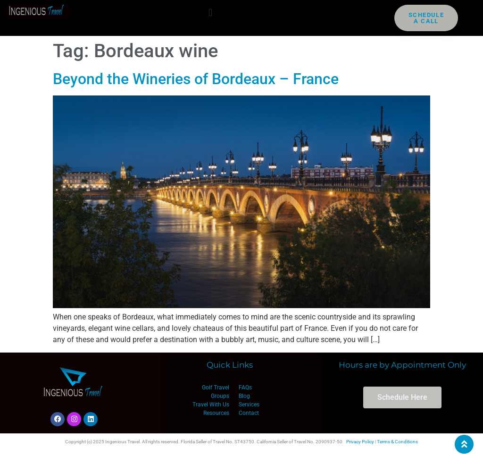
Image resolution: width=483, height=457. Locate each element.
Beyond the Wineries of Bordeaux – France (196, 79)
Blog (244, 396)
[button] (210, 12)
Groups (220, 396)
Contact (249, 413)
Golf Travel (215, 387)
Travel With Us (210, 404)
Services (249, 404)
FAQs (245, 387)
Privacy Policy (360, 441)
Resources (216, 413)
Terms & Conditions (397, 441)
